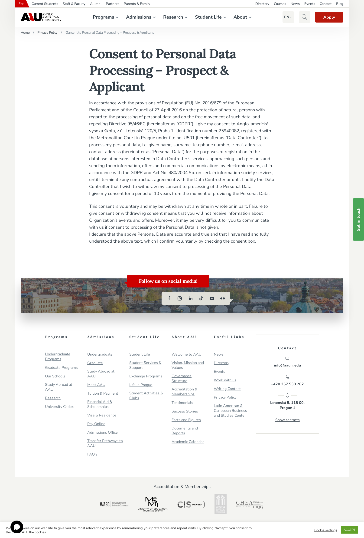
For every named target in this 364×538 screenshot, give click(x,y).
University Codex (59, 406)
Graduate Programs (61, 367)
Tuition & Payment (102, 393)
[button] (285, 17)
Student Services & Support (145, 365)
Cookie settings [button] (325, 530)
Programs (102, 17)
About (239, 17)
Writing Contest (227, 388)
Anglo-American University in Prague (41, 17)
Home (25, 32)
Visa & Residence (101, 415)
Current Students (45, 3)
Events (309, 3)
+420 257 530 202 (287, 381)
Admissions (137, 17)
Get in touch (358, 219)
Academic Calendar (188, 441)
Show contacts (287, 420)
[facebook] (169, 298)
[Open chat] (16, 527)
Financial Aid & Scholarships (99, 404)
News (295, 3)
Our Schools (55, 376)
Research (172, 17)
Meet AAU (96, 385)
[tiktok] (201, 298)
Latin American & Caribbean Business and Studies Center (230, 410)
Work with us (225, 380)
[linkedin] (190, 298)
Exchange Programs (145, 376)
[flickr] (222, 298)
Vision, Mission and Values (188, 365)
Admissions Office (102, 432)
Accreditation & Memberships (184, 392)
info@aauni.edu (287, 362)
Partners (112, 3)
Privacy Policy (47, 32)
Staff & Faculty (74, 3)
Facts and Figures (186, 420)
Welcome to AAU (187, 354)
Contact (326, 3)
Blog (339, 3)
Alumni (95, 3)
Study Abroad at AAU (58, 387)
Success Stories (185, 411)
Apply (328, 17)
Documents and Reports (185, 431)
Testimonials (182, 402)
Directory (262, 3)
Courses (280, 3)
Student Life (207, 17)
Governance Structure (182, 378)
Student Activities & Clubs (146, 396)
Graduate (95, 363)
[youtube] (211, 298)
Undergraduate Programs (57, 357)
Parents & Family (137, 3)
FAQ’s (92, 454)
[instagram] (179, 298)
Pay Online (96, 424)
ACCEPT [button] (349, 530)
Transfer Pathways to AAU (105, 443)
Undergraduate (100, 354)
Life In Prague (140, 385)
